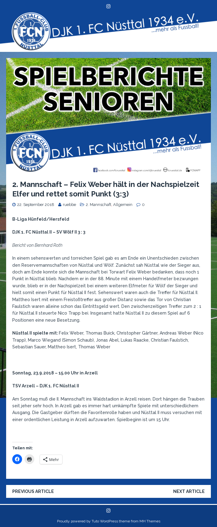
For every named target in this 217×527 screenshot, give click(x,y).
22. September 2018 (35, 204)
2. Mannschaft (98, 204)
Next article (189, 491)
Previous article (33, 491)
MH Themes (149, 521)
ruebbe (69, 204)
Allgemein (122, 204)
